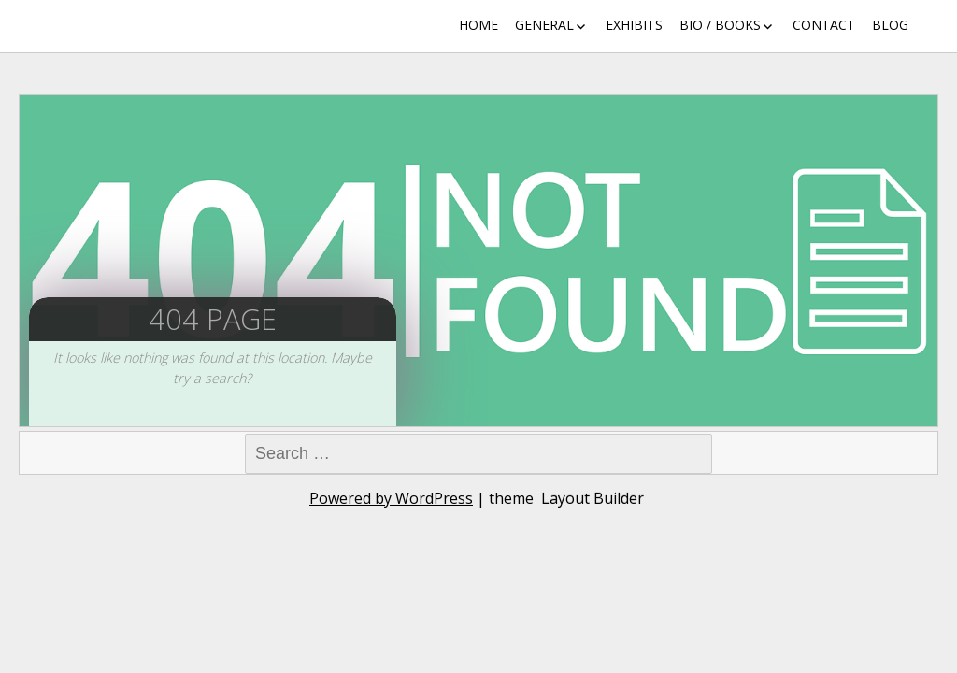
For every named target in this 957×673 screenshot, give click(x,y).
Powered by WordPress (391, 498)
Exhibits (634, 25)
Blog (890, 25)
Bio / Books (720, 25)
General (544, 25)
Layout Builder (592, 498)
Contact (824, 25)
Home (478, 25)
